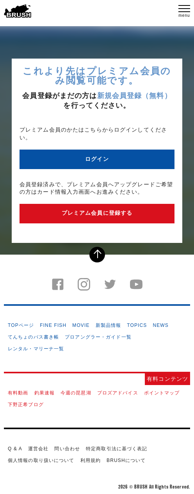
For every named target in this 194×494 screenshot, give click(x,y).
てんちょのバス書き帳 (33, 337)
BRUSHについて (126, 460)
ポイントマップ (162, 393)
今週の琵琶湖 (76, 393)
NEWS (160, 325)
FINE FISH (53, 325)
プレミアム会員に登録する (97, 213)
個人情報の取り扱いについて (41, 460)
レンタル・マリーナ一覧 (36, 348)
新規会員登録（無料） (134, 96)
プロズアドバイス (117, 393)
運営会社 (38, 448)
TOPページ (21, 325)
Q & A (15, 448)
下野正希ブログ (26, 404)
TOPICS (137, 325)
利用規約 (90, 460)
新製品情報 (108, 325)
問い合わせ (67, 448)
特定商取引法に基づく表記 (116, 448)
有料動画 (18, 393)
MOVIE (80, 325)
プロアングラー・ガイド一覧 (98, 337)
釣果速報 (44, 393)
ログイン (97, 159)
